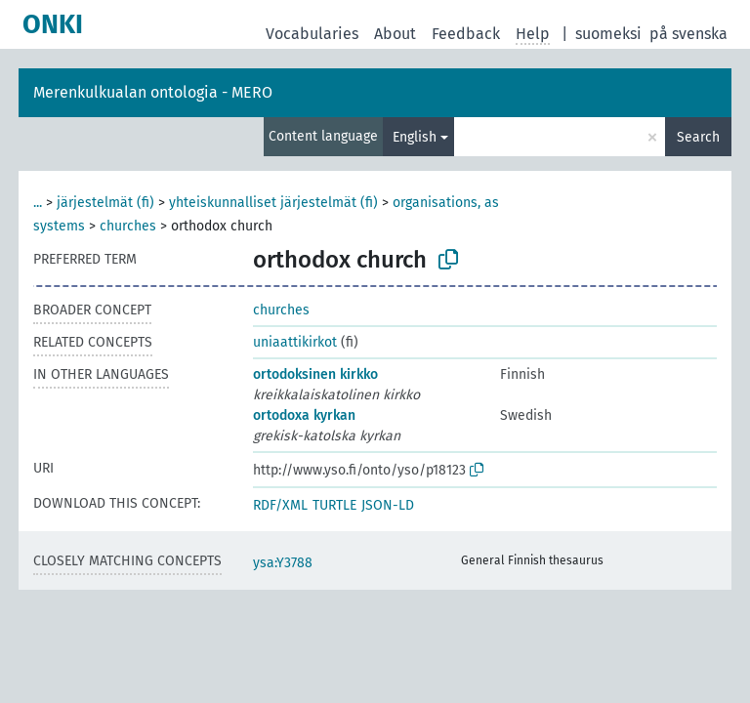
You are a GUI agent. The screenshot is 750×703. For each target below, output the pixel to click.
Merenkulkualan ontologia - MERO (152, 92)
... (37, 202)
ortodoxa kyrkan (304, 415)
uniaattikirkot (295, 342)
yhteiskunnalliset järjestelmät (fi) (273, 202)
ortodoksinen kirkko (315, 374)
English (415, 137)
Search (698, 137)
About (395, 33)
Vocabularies (312, 33)
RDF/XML (280, 505)
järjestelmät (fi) (105, 202)
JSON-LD (387, 505)
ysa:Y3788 (282, 563)
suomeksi (608, 33)
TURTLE (334, 505)
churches (128, 226)
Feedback (466, 33)
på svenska (688, 33)
